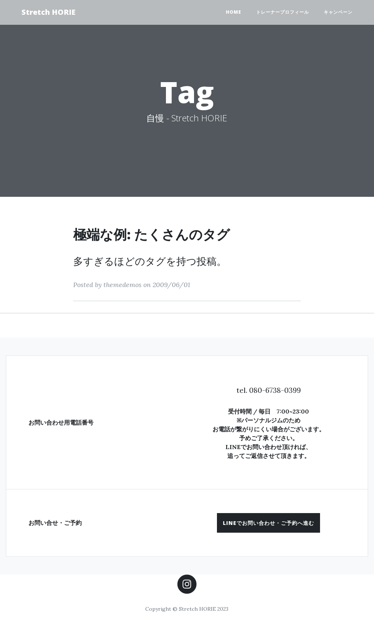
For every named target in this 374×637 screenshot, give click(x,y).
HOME (233, 12)
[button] (268, 523)
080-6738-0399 (275, 390)
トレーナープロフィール (282, 12)
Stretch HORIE (48, 12)
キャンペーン (338, 12)
